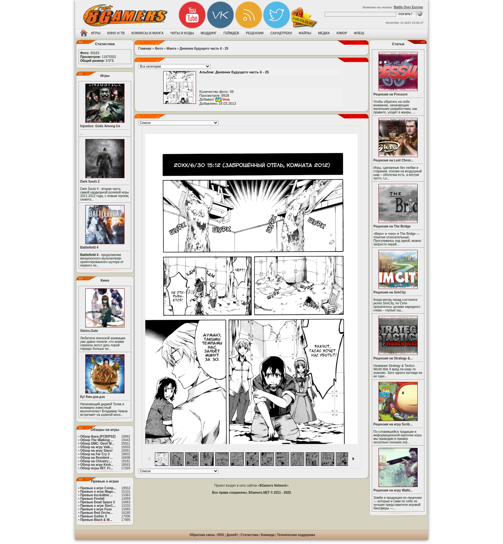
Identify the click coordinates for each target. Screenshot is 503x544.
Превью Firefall (92, 498)
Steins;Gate (89, 331)
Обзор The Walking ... (96, 440)
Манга (171, 48)
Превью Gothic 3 (93, 516)
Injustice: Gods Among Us (100, 126)
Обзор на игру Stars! (96, 450)
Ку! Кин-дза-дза (92, 397)
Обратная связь (202, 535)
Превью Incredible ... (96, 495)
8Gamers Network (273, 485)
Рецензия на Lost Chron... (393, 160)
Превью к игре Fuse (96, 509)
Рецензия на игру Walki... (393, 490)
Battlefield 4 (89, 247)
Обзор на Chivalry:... (96, 461)
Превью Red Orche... (96, 513)
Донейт (232, 535)
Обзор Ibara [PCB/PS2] (97, 436)
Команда (268, 535)
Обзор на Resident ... (96, 457)
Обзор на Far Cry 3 (94, 454)
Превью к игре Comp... (98, 488)
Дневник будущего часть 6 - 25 (204, 48)
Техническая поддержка (296, 535)
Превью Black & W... (96, 520)
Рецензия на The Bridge (392, 226)
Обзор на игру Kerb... (97, 464)
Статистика (250, 535)
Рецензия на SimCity (389, 292)
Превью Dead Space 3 (97, 502)
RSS (220, 535)
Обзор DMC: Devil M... (97, 443)
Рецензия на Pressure (390, 94)
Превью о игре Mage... (97, 491)
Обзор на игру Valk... (96, 447)
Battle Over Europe (408, 7)
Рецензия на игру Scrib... (393, 424)
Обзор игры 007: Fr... (96, 468)
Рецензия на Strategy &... (393, 358)
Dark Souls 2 (90, 181)
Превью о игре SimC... (97, 505)
